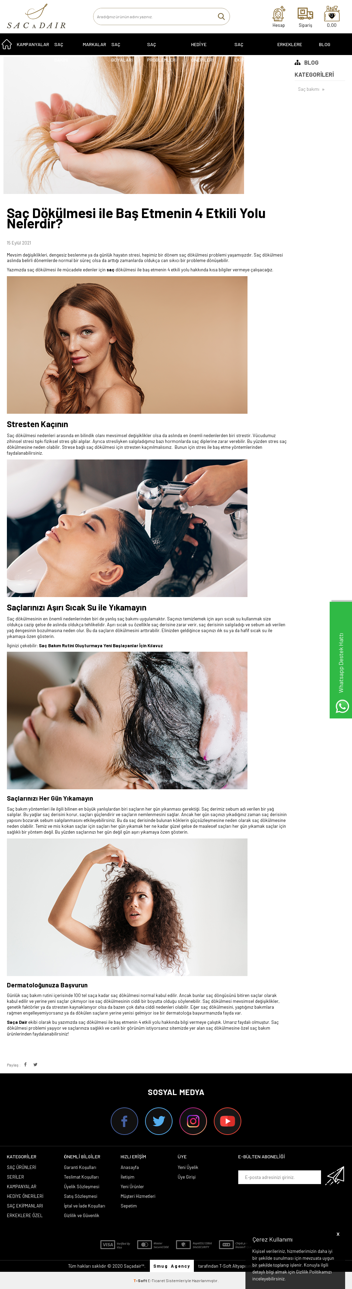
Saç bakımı (308, 89)
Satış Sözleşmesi (80, 1196)
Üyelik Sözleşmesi (81, 1186)
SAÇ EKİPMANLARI (248, 47)
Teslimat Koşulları (81, 1177)
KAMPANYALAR (33, 45)
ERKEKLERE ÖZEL (289, 47)
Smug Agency (171, 1266)
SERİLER (15, 1177)
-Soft (140, 1280)
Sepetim (129, 1206)
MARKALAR (94, 45)
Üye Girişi (187, 1177)
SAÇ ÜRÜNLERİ (21, 1167)
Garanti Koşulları (80, 1167)
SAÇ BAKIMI (61, 47)
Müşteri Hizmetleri (138, 1196)
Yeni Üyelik (188, 1167)
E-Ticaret (156, 1280)
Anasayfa (130, 1167)
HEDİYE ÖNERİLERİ (202, 47)
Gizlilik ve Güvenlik (81, 1215)
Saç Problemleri (162, 47)
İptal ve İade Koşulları (84, 1206)
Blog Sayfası (328, 47)
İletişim (127, 1177)
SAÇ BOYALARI (122, 47)
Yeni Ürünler (132, 1186)
